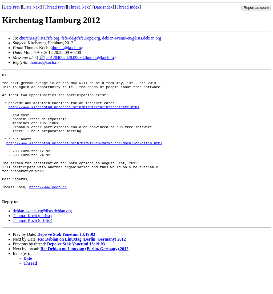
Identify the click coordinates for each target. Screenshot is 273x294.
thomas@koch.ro (66, 47)
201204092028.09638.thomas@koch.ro (80, 57)
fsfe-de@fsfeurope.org (80, 38)
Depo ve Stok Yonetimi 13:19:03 (66, 258)
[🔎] (41, 57)
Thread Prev (55, 7)
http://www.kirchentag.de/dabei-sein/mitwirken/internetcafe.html (73, 114)
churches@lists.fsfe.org (39, 38)
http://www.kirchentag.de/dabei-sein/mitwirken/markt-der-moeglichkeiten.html (84, 157)
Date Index (103, 7)
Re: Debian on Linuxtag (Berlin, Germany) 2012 (82, 263)
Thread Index (128, 7)
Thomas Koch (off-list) (32, 244)
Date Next (32, 7)
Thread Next (79, 7)
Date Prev (12, 7)
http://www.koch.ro (47, 210)
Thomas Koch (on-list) (32, 239)
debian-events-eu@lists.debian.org (131, 38)
